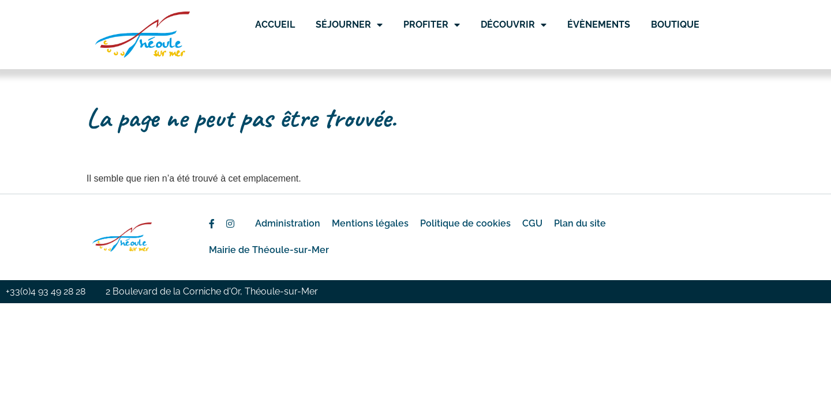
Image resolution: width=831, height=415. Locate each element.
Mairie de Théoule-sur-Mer (269, 249)
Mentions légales (370, 223)
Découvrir (513, 24)
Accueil (275, 24)
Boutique (675, 24)
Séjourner (349, 24)
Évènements (598, 24)
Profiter (431, 24)
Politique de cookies (465, 223)
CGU (532, 223)
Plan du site (580, 223)
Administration (287, 223)
